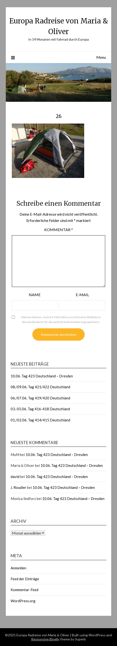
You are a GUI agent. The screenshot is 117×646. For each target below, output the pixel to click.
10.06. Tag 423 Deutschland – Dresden (42, 376)
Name (35, 294)
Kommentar (58, 229)
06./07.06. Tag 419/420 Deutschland (40, 398)
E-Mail (82, 294)
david (15, 476)
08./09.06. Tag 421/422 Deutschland (40, 387)
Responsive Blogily (45, 639)
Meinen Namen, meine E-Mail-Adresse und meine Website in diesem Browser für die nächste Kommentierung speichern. (61, 319)
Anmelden (18, 568)
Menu (101, 57)
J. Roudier (18, 487)
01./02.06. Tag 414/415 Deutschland (40, 420)
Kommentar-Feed (24, 589)
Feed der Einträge (25, 579)
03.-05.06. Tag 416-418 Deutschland (40, 409)
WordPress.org (23, 601)
